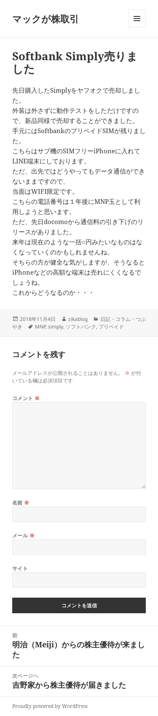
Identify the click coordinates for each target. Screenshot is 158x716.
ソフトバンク (81, 326)
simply (55, 326)
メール (23, 535)
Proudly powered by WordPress (50, 706)
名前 (20, 502)
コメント (26, 398)
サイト (20, 568)
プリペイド (111, 326)
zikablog (78, 319)
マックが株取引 (45, 18)
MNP (40, 326)
